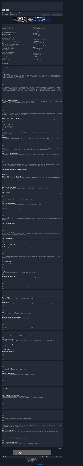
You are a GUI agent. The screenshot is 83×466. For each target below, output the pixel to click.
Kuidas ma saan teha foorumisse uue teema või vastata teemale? (10, 44)
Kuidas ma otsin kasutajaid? (36, 44)
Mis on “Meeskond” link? (36, 31)
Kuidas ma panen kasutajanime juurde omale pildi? (8, 39)
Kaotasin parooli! (4, 30)
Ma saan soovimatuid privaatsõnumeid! (38, 35)
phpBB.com (18, 426)
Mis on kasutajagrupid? (36, 27)
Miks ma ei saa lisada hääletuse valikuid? (7, 47)
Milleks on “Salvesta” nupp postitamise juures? (8, 52)
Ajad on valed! (4, 36)
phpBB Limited (26, 425)
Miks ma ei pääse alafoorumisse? (6, 49)
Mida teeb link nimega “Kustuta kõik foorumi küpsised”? (9, 32)
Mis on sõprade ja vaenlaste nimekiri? (38, 38)
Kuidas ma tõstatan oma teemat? (6, 54)
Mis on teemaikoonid (5, 63)
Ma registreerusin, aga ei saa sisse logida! (7, 28)
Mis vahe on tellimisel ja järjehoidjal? (37, 48)
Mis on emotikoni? (4, 58)
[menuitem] (8, 12)
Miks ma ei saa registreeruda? (6, 27)
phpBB (40, 149)
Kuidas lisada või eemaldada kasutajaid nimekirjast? (39, 39)
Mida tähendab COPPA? (5, 26)
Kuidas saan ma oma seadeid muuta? (7, 35)
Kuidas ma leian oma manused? (37, 54)
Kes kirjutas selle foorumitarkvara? (37, 57)
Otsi (60, 14)
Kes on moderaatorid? (35, 26)
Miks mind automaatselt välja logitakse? (7, 31)
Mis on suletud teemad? (5, 62)
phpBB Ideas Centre (42, 431)
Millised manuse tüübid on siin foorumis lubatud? (39, 53)
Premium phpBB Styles (35, 459)
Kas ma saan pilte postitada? (6, 59)
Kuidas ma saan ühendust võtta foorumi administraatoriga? (40, 59)
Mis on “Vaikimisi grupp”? (36, 30)
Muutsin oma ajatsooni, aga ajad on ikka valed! (8, 37)
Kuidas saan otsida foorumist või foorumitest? (39, 42)
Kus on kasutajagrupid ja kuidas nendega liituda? (39, 28)
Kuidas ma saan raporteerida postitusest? (7, 51)
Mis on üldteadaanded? (5, 60)
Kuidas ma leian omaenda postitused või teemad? (39, 45)
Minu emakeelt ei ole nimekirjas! (6, 38)
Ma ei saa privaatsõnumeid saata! (37, 34)
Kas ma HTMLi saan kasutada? (6, 57)
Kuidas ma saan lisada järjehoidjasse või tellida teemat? (40, 49)
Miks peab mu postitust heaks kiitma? (7, 53)
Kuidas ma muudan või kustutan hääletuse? (7, 48)
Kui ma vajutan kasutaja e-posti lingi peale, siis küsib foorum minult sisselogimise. (12, 41)
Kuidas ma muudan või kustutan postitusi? (7, 45)
